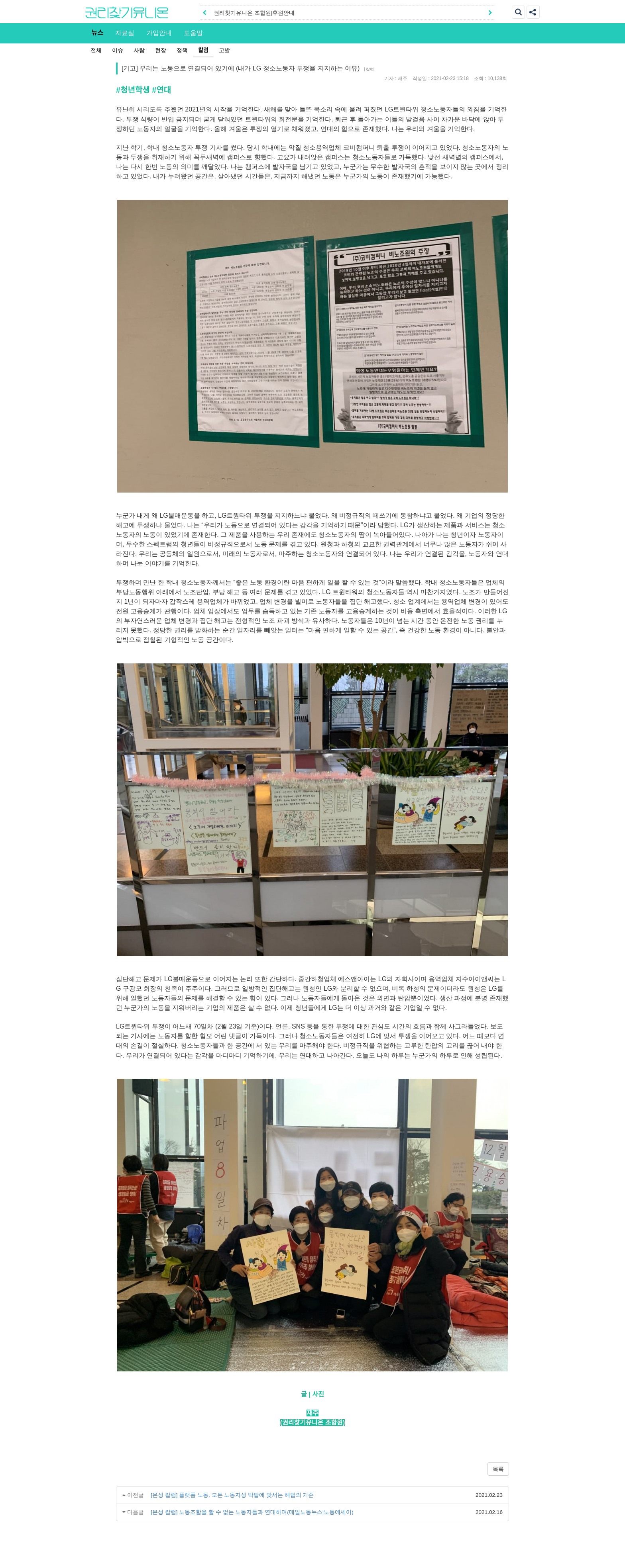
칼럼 (203, 50)
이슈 (117, 50)
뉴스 (97, 32)
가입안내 (159, 32)
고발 (224, 50)
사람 (139, 50)
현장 (160, 50)
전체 (96, 50)
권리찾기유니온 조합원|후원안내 (254, 13)
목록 (498, 1469)
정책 (182, 50)
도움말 (193, 32)
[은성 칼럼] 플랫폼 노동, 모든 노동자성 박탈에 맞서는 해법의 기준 (232, 1495)
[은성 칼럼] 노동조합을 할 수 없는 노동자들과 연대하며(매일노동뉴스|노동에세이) (252, 1512)
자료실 (124, 32)
